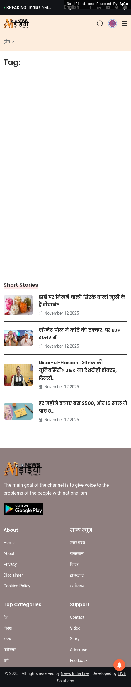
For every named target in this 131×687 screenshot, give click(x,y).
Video (75, 628)
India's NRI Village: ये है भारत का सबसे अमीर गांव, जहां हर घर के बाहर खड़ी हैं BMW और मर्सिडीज (44, 8)
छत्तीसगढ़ (77, 585)
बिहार (74, 564)
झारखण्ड (77, 575)
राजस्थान (77, 553)
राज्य (7, 638)
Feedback (79, 660)
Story (74, 638)
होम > (9, 41)
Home (9, 542)
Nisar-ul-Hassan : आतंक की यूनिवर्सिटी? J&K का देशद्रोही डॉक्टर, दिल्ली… (78, 371)
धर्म (6, 660)
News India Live (75, 673)
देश (6, 617)
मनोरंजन (10, 649)
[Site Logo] (16, 23)
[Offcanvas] (124, 23)
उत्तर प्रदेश (77, 542)
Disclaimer (13, 575)
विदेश (8, 628)
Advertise (78, 649)
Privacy (10, 564)
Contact (77, 617)
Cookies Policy (17, 585)
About (9, 553)
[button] (112, 23)
